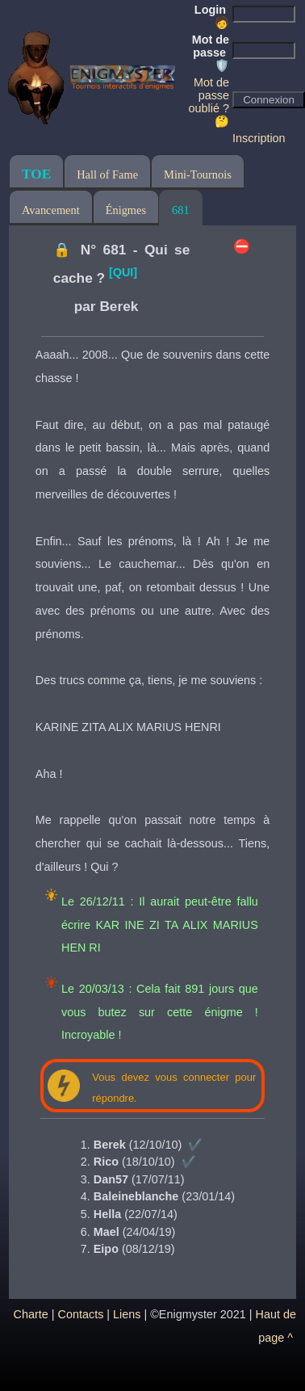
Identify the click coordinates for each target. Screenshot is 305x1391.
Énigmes (126, 210)
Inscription (259, 138)
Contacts (81, 1314)
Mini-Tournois (198, 174)
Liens (126, 1314)
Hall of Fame (107, 174)
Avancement (51, 210)
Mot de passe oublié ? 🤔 (209, 102)
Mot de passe (210, 52)
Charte (31, 1314)
